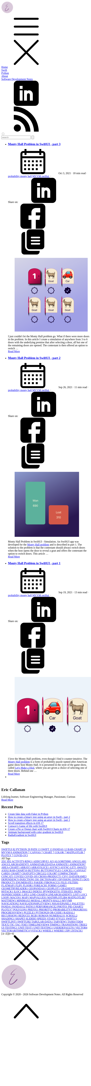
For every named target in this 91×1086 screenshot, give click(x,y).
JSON (78, 891)
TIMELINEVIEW (39, 924)
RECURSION (9, 915)
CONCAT (7, 876)
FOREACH (41, 885)
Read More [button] (7, 799)
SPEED (42, 918)
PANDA (6, 906)
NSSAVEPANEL (62, 903)
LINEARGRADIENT (60, 894)
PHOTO (62, 906)
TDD (79, 921)
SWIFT (47, 849)
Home (4, 67)
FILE (64, 882)
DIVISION (65, 879)
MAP (26, 897)
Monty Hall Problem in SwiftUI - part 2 (34, 358)
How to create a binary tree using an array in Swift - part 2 (39, 817)
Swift (4, 70)
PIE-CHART (75, 906)
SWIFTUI (8, 849)
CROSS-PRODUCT (50, 876)
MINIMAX (24, 900)
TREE (83, 924)
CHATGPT (29, 873)
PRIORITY (46, 909)
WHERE (59, 930)
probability (14, 176)
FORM (52, 885)
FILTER (73, 882)
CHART (49, 852)
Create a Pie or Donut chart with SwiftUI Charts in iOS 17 (39, 829)
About (4, 76)
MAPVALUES (38, 897)
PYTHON (23, 849)
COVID (19, 876)
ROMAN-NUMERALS (52, 915)
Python (5, 73)
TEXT (5, 924)
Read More (14, 351)
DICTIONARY (49, 879)
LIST (77, 894)
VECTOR (81, 927)
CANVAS (36, 852)
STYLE (61, 918)
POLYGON (20, 909)
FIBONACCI (52, 882)
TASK (71, 921)
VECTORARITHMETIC (15, 930)
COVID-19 (21, 855)
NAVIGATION (10, 903)
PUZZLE (30, 912)
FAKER (39, 882)
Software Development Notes (17, 79)
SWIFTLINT (9, 921)
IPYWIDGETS (52, 891)
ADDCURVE (41, 861)
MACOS (16, 897)
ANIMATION (21, 852)
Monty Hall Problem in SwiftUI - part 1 (34, 563)
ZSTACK (77, 930)
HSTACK (7, 891)
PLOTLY (7, 855)
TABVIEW (60, 921)
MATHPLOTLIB (57, 897)
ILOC (18, 891)
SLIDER (31, 918)
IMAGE (27, 891)
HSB (79, 888)
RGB (35, 915)
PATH (36, 849)
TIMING (55, 924)
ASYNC (54, 867)
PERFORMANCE (46, 906)
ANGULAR (79, 861)
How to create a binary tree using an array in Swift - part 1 (39, 820)
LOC (84, 894)
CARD (6, 873)
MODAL (37, 900)
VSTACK (36, 930)
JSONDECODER (11, 894)
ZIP (68, 930)
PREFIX (33, 909)
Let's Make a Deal (24, 767)
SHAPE (20, 918)
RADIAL (69, 912)
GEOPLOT (53, 888)
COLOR (60, 852)
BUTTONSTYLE (51, 870)
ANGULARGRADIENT (15, 864)
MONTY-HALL (52, 900)
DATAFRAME (78, 876)
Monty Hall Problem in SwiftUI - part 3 (34, 144)
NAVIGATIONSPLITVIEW (35, 903)
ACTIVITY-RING (22, 861)
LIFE (26, 894)
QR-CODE (56, 912)
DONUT (78, 879)
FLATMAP (8, 885)
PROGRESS (80, 909)
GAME (62, 885)
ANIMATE (62, 864)
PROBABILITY (63, 909)
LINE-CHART (39, 894)
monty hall (26, 176)
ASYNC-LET (68, 867)
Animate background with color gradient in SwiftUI (35, 832)
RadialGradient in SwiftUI (22, 835)
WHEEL (48, 930)
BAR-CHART (77, 849)
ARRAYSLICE (40, 867)
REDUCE (24, 915)
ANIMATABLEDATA (42, 864)
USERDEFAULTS (64, 927)
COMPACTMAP (68, 873)
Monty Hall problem (38, 544)
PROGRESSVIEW (12, 912)
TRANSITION (70, 924)
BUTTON (34, 870)
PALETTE (78, 903)
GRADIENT (68, 888)
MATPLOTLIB (75, 852)
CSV (65, 876)
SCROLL (71, 915)
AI (51, 861)
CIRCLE (41, 873)
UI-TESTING (9, 927)
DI (37, 879)
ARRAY (25, 867)
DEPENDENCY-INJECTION (18, 879)
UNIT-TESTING (43, 927)
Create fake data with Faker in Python (28, 814)
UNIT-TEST (25, 927)
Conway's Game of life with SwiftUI (27, 826)
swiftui (46, 176)
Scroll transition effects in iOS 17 (26, 823)
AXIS (5, 870)
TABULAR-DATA (42, 921)
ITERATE (67, 891)
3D (9, 861)
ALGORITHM (63, 861)
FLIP (19, 885)
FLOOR (28, 885)
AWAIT (81, 867)
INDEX (38, 891)
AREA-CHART (10, 867)
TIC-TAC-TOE (19, 924)
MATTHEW (9, 900)
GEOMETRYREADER (15, 888)
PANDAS (60, 849)
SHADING (8, 918)
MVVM (37, 176)
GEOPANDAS (37, 888)
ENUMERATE (25, 882)
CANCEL (68, 870)
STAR (51, 918)
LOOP (5, 897)
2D (4, 861)
